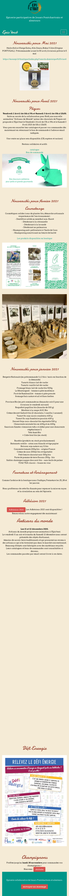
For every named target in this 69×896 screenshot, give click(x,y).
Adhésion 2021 (16, 510)
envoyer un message (34, 887)
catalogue (34, 150)
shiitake (39, 869)
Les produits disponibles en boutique (34, 238)
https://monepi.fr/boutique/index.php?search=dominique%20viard (34, 59)
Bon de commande (34, 152)
